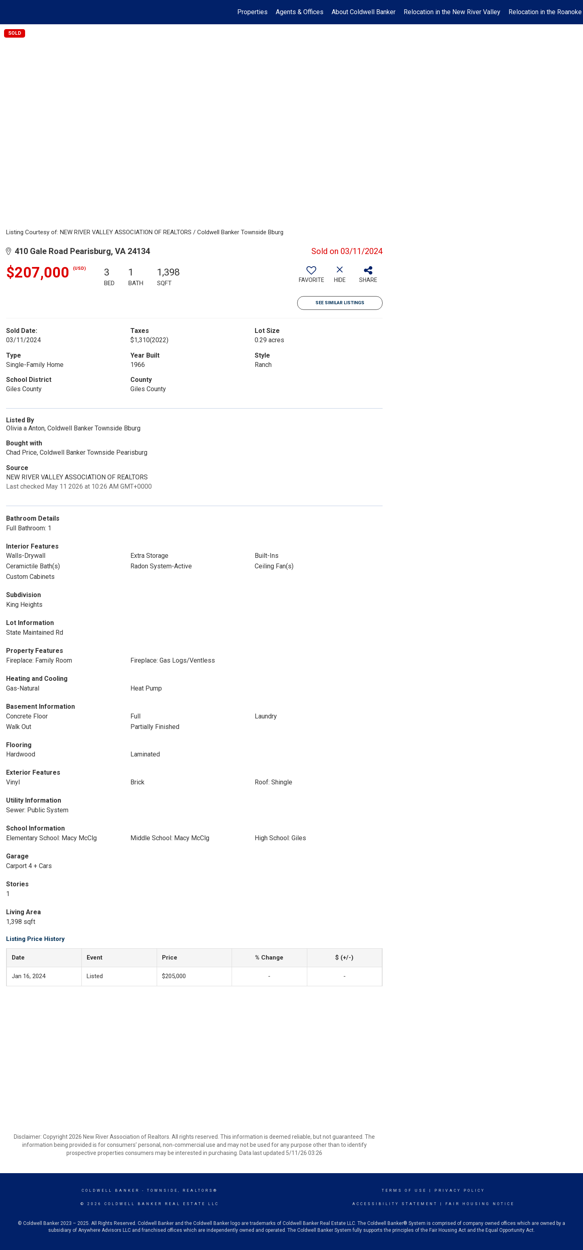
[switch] (311, 277)
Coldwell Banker (111, 1191)
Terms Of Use (404, 1191)
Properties (252, 12)
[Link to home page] (10, 12)
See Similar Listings (339, 302)
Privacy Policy (459, 1191)
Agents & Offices (299, 12)
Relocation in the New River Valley (452, 12)
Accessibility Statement (395, 1204)
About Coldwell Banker (364, 12)
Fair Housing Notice (480, 1204)
